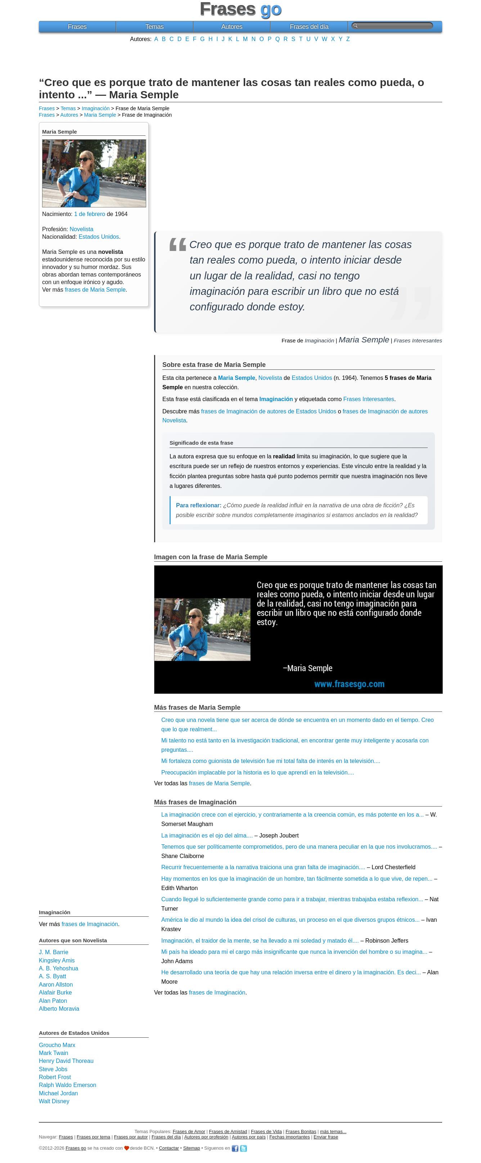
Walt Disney (54, 1101)
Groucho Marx (57, 1045)
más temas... (333, 1131)
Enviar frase (326, 1137)
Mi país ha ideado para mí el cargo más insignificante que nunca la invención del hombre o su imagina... (294, 952)
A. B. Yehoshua (58, 968)
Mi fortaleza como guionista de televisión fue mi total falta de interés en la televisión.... (270, 761)
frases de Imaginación (217, 992)
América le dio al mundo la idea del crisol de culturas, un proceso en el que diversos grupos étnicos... (290, 920)
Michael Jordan (58, 1093)
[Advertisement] (240, 58)
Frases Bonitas (301, 1131)
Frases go (76, 1148)
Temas (154, 26)
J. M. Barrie (53, 952)
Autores (232, 26)
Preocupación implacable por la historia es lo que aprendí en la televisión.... (257, 772)
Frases (77, 26)
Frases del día (309, 26)
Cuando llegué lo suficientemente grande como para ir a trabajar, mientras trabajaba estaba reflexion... (292, 899)
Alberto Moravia (59, 1009)
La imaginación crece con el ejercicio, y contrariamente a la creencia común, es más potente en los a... (292, 815)
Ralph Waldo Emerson (67, 1085)
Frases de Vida (266, 1131)
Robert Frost (55, 1077)
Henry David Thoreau (66, 1061)
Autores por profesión (206, 1137)
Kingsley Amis (57, 960)
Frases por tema (93, 1137)
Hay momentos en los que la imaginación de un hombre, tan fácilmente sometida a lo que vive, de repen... (296, 879)
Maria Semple (100, 115)
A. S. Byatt (52, 976)
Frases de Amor (189, 1131)
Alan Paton (53, 1001)
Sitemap (191, 1148)
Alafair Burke (55, 992)
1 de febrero (89, 214)
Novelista (270, 378)
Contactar (169, 1148)
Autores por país (249, 1137)
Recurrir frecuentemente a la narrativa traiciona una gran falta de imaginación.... (263, 867)
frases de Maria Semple (219, 783)
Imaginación (96, 108)
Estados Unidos (312, 378)
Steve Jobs (53, 1069)
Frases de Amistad (228, 1131)
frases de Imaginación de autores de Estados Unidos (268, 411)
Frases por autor (131, 1137)
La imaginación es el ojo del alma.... (207, 835)
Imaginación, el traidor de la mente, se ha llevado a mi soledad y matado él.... (260, 941)
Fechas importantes (289, 1137)
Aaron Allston (56, 985)
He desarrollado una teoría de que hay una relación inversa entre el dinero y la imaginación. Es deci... (291, 972)
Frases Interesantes (418, 340)
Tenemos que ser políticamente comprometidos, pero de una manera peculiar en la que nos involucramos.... (299, 847)
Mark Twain (53, 1053)
